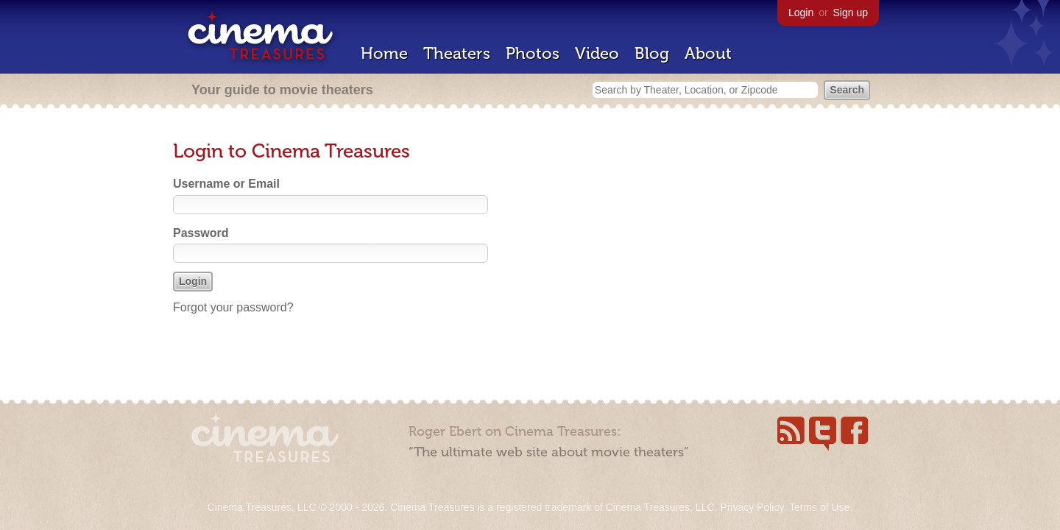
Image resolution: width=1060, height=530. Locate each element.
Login (800, 12)
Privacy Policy (751, 507)
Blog (652, 53)
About (708, 53)
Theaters (456, 53)
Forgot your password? (233, 307)
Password (201, 233)
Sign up (850, 12)
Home (384, 53)
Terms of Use (819, 507)
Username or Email (226, 183)
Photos (532, 53)
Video (597, 53)
